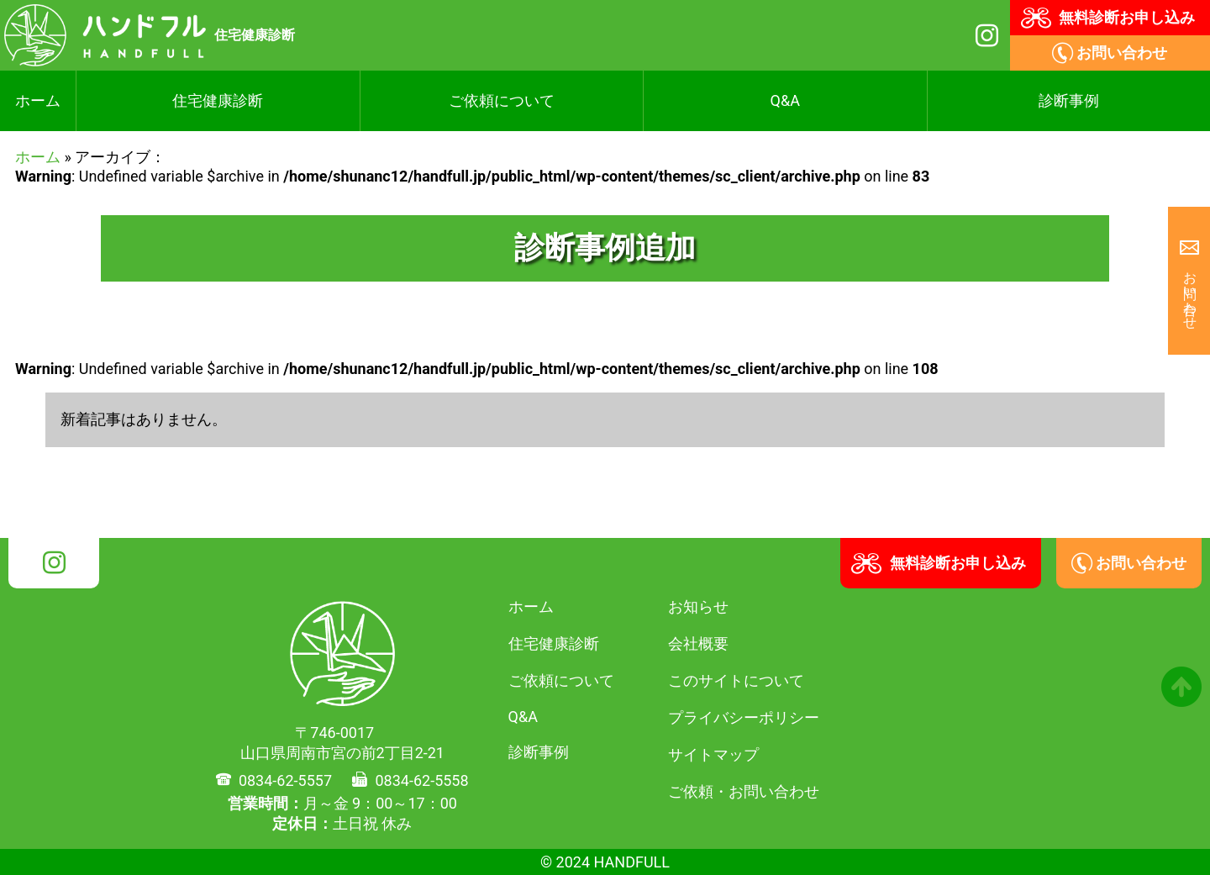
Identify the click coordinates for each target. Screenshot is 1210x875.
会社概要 (698, 643)
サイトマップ (713, 754)
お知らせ (698, 606)
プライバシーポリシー (743, 717)
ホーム (37, 100)
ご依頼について (502, 100)
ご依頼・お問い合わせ (743, 791)
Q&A (785, 100)
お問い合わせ (1190, 292)
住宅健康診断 (217, 100)
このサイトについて (736, 680)
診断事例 (1069, 100)
